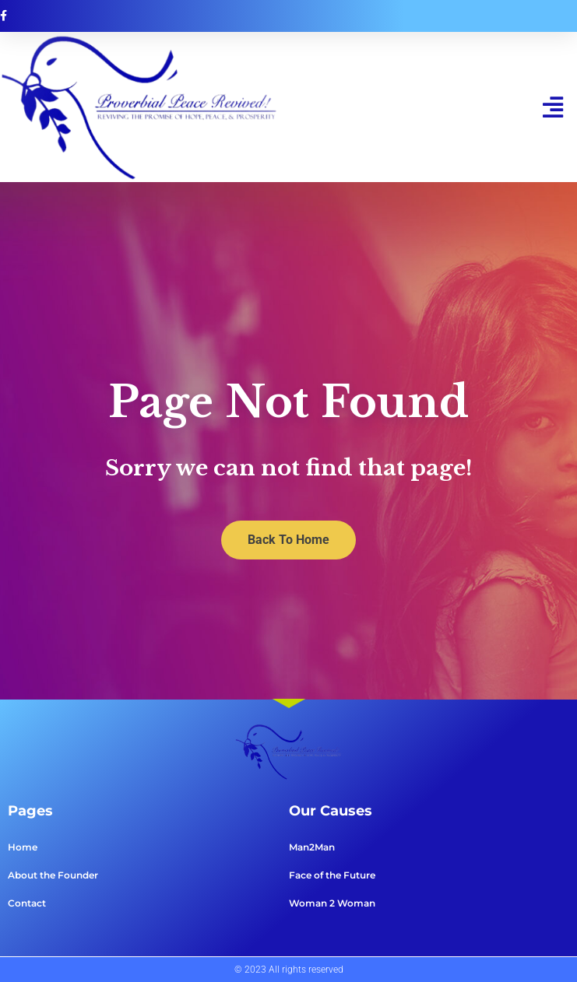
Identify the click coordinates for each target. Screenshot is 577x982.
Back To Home (288, 539)
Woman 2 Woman (332, 903)
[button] (553, 107)
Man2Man (312, 847)
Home (22, 847)
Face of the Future (332, 875)
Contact (27, 903)
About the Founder (53, 875)
